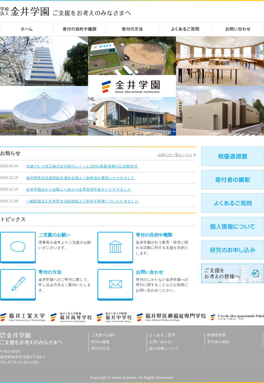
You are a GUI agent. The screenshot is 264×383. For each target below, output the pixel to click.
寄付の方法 (49, 272)
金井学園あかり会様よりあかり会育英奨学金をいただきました (78, 189)
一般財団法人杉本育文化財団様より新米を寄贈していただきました (82, 201)
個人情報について (164, 348)
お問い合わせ (149, 272)
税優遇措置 (216, 335)
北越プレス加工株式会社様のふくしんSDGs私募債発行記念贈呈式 (82, 166)
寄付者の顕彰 (218, 342)
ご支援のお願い (54, 235)
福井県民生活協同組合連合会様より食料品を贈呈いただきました (80, 178)
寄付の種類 (100, 342)
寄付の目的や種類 (154, 235)
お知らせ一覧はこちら (175, 155)
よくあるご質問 (162, 335)
